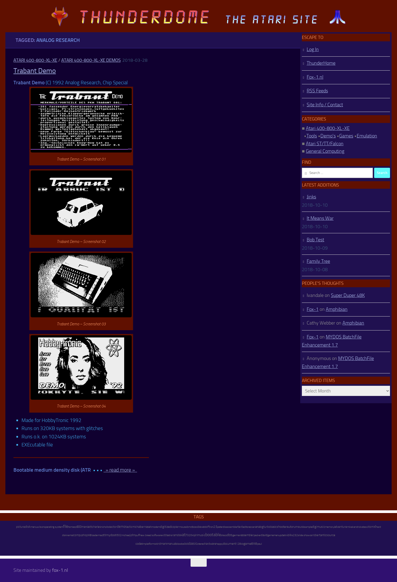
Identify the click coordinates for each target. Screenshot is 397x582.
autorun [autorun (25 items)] (292, 527)
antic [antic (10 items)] (323, 535)
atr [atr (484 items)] (184, 534)
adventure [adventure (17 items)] (340, 527)
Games (346, 136)
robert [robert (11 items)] (316, 535)
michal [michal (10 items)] (136, 527)
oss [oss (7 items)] (196, 527)
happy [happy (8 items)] (219, 543)
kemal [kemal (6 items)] (70, 535)
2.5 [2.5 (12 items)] (215, 527)
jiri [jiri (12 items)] (196, 535)
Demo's (328, 136)
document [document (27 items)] (229, 543)
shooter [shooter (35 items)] (282, 527)
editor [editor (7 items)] (246, 527)
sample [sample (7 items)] (308, 527)
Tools (311, 136)
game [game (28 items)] (247, 543)
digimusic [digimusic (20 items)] (318, 527)
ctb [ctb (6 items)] (192, 527)
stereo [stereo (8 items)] (200, 543)
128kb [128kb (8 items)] (240, 543)
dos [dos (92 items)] (230, 535)
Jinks (311, 197)
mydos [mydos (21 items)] (110, 535)
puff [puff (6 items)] (137, 535)
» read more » (120, 470)
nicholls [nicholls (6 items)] (105, 527)
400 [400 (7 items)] (164, 535)
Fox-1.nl (315, 77)
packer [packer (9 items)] (257, 535)
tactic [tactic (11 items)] (129, 527)
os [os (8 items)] (311, 535)
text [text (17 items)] (240, 527)
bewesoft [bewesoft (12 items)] (204, 527)
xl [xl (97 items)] (375, 526)
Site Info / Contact (325, 105)
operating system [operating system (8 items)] (53, 527)
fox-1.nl (60, 570)
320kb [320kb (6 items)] (191, 535)
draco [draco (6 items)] (224, 535)
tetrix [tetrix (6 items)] (285, 535)
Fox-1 (313, 309)
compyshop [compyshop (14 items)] (80, 535)
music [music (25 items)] (201, 535)
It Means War (320, 218)
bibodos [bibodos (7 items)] (180, 543)
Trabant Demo (34, 71)
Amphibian (337, 309)
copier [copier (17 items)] (175, 527)
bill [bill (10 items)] (289, 535)
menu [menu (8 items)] (34, 527)
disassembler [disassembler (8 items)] (230, 527)
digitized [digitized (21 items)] (165, 527)
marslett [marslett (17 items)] (86, 527)
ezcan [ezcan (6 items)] (252, 527)
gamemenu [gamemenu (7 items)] (273, 535)
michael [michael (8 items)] (125, 535)
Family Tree (318, 261)
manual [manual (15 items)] (171, 543)
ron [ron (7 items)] (211, 527)
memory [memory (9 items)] (329, 527)
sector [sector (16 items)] (113, 527)
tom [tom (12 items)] (371, 527)
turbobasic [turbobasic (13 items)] (270, 527)
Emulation (367, 136)
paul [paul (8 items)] (259, 543)
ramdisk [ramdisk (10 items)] (177, 535)
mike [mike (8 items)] (349, 527)
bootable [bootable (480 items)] (213, 534)
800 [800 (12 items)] (79, 527)
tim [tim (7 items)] (143, 543)
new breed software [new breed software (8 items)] (151, 535)
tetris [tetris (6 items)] (169, 535)
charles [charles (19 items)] (96, 527)
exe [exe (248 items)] (254, 543)
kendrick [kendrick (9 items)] (357, 527)
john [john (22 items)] (132, 535)
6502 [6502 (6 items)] (118, 535)
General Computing (325, 151)
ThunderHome (321, 63)
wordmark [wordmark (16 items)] (160, 543)
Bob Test (315, 240)
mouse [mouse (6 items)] (183, 527)
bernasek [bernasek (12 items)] (146, 527)
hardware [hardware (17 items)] (210, 543)
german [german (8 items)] (237, 535)
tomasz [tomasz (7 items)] (72, 527)
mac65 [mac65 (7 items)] (102, 535)
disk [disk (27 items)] (28, 527)
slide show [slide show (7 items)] (304, 535)
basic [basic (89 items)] (193, 543)
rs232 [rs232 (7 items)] (294, 535)
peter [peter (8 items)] (220, 527)
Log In (313, 49)
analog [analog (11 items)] (259, 527)
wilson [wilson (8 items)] (40, 527)
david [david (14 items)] (264, 535)
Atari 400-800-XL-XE (35, 60)
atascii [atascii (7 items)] (365, 527)
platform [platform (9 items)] (149, 543)
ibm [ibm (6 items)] (189, 527)
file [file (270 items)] (65, 526)
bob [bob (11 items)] (186, 543)
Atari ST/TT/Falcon (325, 144)
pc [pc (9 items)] (281, 535)
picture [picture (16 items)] (20, 527)
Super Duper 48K (348, 295)
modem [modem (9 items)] (156, 527)
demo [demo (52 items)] (121, 527)
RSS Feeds (317, 91)
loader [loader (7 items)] (94, 535)
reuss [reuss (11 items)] (300, 527)
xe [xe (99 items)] (89, 535)
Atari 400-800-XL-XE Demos (91, 60)
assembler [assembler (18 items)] (247, 535)
